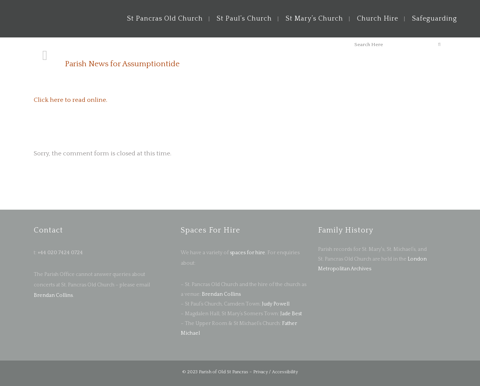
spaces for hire (247, 253)
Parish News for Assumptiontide (122, 64)
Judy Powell (276, 304)
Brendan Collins (53, 295)
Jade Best (291, 314)
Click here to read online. (70, 100)
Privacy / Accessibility (275, 372)
